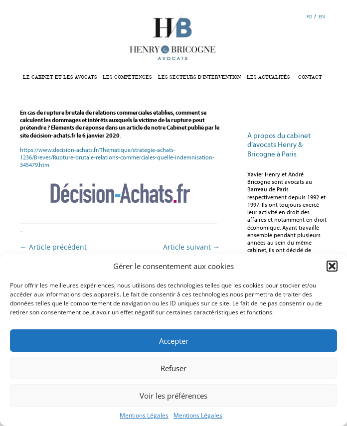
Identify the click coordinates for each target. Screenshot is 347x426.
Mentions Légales (144, 415)
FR (309, 16)
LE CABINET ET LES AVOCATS (60, 77)
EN (322, 16)
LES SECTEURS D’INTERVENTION (199, 77)
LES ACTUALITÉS (268, 77)
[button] (332, 266)
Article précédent (53, 247)
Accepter (173, 341)
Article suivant (191, 247)
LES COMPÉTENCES (127, 77)
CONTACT (310, 77)
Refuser (173, 368)
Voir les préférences (173, 396)
